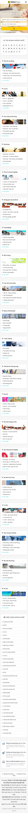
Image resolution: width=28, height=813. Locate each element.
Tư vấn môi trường (8, 267)
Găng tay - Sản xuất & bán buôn (11, 73)
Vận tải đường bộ (7, 295)
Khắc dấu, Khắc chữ (8, 189)
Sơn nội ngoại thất (8, 577)
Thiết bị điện (6, 320)
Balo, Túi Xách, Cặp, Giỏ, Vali (10, 466)
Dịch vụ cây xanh (7, 439)
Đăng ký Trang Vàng (9, 774)
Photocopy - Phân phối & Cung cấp (12, 378)
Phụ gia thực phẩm (8, 133)
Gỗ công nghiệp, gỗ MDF (9, 217)
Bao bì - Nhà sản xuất (9, 404)
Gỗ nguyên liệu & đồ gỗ (11, 200)
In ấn (4, 672)
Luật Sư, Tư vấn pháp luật (10, 182)
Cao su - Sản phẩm (8, 101)
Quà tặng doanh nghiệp (11, 449)
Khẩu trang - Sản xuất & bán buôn (12, 75)
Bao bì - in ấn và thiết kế (9, 406)
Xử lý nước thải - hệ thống (10, 270)
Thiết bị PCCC (6, 494)
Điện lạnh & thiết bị (8, 645)
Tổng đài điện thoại (8, 545)
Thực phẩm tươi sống (8, 131)
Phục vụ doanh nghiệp (10, 172)
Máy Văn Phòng (7, 376)
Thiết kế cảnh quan (8, 436)
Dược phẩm (6, 348)
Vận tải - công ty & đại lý (9, 293)
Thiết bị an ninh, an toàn (9, 489)
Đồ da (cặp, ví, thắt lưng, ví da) (11, 462)
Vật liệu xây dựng (9, 560)
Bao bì (6, 394)
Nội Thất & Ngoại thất (10, 422)
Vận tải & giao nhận (10, 283)
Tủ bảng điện (6, 325)
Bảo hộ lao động (9, 61)
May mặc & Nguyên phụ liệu (10, 675)
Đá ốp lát (5, 575)
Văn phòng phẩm (7, 383)
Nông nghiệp (6, 692)
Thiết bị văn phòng (8, 381)
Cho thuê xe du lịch (8, 603)
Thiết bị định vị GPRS (8, 550)
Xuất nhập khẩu (7, 733)
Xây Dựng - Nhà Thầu (8, 154)
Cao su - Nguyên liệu (8, 98)
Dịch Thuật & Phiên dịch (9, 186)
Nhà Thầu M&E (7, 161)
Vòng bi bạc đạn (7, 242)
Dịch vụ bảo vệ (7, 492)
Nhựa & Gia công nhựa (9, 686)
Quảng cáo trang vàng (16, 752)
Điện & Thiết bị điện (9, 311)
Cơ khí (6, 505)
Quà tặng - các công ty (9, 459)
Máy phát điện (7, 328)
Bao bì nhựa (6, 408)
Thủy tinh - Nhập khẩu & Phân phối (12, 464)
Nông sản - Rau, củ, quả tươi (10, 128)
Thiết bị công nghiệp (8, 237)
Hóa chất (5, 669)
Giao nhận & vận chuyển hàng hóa (12, 297)
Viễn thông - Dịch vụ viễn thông (11, 547)
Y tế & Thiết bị (8, 338)
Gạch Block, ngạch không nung (11, 573)
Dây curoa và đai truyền (9, 239)
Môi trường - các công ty (9, 265)
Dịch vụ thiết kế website (15, 761)
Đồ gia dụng (6, 648)
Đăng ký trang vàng (16, 743)
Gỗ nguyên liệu (7, 209)
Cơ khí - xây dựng (8, 522)
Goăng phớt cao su (8, 105)
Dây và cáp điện (7, 323)
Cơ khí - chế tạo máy (8, 519)
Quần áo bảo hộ (7, 78)
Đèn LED (5, 434)
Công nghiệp (7, 227)
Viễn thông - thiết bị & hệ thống (11, 542)
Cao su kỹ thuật (7, 103)
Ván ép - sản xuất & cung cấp (10, 212)
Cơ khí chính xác (7, 517)
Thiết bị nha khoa (7, 355)
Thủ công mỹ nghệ (8, 713)
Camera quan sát (7, 487)
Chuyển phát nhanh (8, 300)
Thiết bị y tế (6, 353)
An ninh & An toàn (9, 477)
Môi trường (7, 255)
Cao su (6, 89)
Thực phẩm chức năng (9, 351)
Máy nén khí (6, 244)
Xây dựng (6, 144)
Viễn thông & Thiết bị (10, 533)
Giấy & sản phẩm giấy (8, 662)
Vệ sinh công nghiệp (8, 272)
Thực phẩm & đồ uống (10, 116)
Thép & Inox (6, 709)
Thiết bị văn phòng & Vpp (11, 366)
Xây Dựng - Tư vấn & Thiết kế (10, 156)
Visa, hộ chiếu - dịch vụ (9, 605)
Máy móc (5, 679)
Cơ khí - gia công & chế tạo (10, 515)
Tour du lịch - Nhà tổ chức (10, 600)
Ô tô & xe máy (6, 696)
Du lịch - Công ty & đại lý (9, 598)
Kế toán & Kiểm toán (8, 184)
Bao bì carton (6, 411)
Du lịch (6, 588)
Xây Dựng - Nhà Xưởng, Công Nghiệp (13, 159)
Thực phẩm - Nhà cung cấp (10, 126)
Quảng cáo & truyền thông (10, 702)
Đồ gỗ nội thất (7, 214)
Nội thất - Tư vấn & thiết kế (10, 431)
